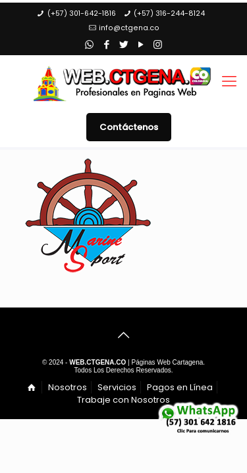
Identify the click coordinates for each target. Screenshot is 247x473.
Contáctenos (128, 127)
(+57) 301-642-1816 (81, 13)
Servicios (116, 387)
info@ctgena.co (129, 28)
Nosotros (67, 387)
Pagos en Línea (180, 387)
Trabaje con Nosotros (123, 400)
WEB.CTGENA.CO (97, 362)
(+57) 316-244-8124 (169, 13)
